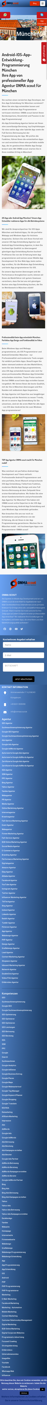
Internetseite (7, 1235)
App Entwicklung (8, 1269)
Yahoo (4, 1201)
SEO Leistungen (8, 1027)
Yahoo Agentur (8, 787)
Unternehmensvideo (10, 1354)
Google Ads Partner (10, 1159)
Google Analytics (9, 1065)
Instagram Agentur (10, 889)
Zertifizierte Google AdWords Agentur (18, 766)
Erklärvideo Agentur (10, 982)
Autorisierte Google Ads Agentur (15, 753)
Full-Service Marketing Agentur (15, 821)
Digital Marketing (9, 1324)
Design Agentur (8, 944)
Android (5, 1278)
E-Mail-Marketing (9, 1299)
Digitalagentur (8, 863)
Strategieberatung (10, 1346)
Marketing (6, 1295)
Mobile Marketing (9, 1312)
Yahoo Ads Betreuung (11, 1210)
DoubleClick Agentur (10, 974)
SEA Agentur (7, 770)
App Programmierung (11, 1265)
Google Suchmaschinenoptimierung (17, 1010)
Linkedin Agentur (9, 914)
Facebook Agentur (9, 880)
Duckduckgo (7, 1218)
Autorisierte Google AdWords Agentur (18, 757)
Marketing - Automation (12, 1307)
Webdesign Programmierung (14, 1252)
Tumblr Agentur (8, 923)
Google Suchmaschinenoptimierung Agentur (20, 736)
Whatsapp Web (8, 1371)
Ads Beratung (7, 1146)
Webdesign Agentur (10, 935)
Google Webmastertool (11, 1087)
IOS (3, 1273)
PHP (3, 1282)
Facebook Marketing (10, 1303)
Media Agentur (8, 804)
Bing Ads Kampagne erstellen (14, 1197)
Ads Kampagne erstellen (12, 1150)
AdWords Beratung (10, 1167)
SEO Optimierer (8, 1019)
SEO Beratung (7, 1036)
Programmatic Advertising (13, 1337)
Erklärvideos (7, 1350)
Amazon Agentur (9, 867)
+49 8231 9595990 (18, 704)
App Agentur (7, 931)
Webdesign (6, 1244)
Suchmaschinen (8, 1061)
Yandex (5, 1222)
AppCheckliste (42, 22)
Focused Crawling (9, 1341)
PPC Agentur (7, 778)
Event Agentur (8, 825)
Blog (34, 3)
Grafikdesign (7, 1248)
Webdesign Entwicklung (11, 1256)
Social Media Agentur (11, 846)
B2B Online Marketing (11, 1329)
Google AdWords (9, 1138)
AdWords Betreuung (10, 1163)
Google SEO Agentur (10, 732)
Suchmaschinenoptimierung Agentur (17, 727)
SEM (4, 1044)
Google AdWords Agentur (12, 749)
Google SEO (7, 1006)
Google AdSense (9, 1070)
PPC (3, 1048)
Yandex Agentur (8, 791)
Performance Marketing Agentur (15, 859)
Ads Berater (7, 1154)
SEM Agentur (7, 774)
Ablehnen (24, 1393)
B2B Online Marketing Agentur (14, 842)
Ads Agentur (7, 740)
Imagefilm (6, 1358)
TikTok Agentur (8, 901)
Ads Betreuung (8, 1142)
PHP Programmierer (10, 1290)
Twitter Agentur (8, 893)
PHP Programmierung (11, 1286)
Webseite (6, 1227)
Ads (3, 1125)
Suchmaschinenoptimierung (13, 1002)
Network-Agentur (9, 969)
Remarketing (7, 1112)
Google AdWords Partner (12, 1180)
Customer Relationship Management (17, 1320)
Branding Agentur (9, 855)
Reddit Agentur (8, 918)
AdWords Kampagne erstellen (14, 1171)
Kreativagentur (8, 817)
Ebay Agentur (7, 872)
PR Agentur (6, 799)
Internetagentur (8, 812)
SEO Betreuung (8, 1031)
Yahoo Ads (6, 1206)
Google (5, 1053)
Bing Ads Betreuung (10, 1193)
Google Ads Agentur (10, 744)
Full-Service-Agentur (10, 838)
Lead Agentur (7, 952)
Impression (6, 1121)
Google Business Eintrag (12, 1074)
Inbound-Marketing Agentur (13, 965)
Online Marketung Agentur (13, 808)
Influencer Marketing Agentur (14, 897)
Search (5, 1057)
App (3, 1261)
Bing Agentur (7, 783)
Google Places (8, 1078)
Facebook (6, 1367)
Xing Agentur (7, 906)
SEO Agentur (7, 723)
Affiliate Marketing (10, 1116)
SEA (3, 1040)
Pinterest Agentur (9, 927)
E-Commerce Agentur (11, 850)
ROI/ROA (5, 1108)
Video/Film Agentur (10, 978)
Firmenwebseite (8, 1239)
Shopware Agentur (9, 961)
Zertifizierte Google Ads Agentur (15, 761)
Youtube (5, 1363)
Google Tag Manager (10, 1091)
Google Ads (7, 1133)
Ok (42, 1389)
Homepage (6, 1231)
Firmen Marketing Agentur (13, 834)
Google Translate (9, 1103)
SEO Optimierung (9, 1014)
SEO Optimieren (8, 1023)
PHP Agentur (7, 940)
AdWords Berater (9, 1176)
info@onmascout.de (19, 712)
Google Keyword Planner (12, 1095)
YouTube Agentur (9, 884)
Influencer (6, 1375)
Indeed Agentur (8, 910)
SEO (3, 997)
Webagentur (7, 795)
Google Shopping (9, 1099)
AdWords (6, 1129)
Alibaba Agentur (8, 876)
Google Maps (7, 1082)
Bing (4, 1184)
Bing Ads (5, 1188)
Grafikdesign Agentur (11, 948)
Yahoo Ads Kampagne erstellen (15, 1214)
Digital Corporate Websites (13, 1333)
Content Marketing (10, 1316)
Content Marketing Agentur (13, 957)
